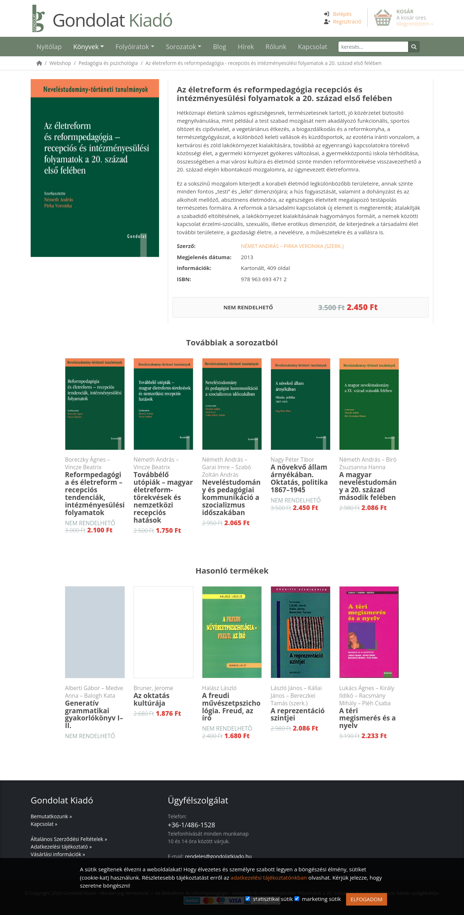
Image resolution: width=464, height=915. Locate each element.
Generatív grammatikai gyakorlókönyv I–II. (95, 707)
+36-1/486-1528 (191, 824)
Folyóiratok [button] (132, 46)
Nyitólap (49, 46)
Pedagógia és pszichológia (108, 63)
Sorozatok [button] (181, 46)
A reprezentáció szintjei (301, 703)
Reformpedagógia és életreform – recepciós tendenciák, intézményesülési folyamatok (95, 486)
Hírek (246, 46)
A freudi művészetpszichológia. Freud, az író (232, 703)
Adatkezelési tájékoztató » (61, 846)
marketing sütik (321, 898)
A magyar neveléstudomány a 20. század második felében (369, 479)
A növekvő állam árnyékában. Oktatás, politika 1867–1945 (301, 475)
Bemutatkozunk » (51, 816)
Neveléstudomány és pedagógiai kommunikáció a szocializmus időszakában (232, 486)
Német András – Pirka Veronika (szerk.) (292, 246)
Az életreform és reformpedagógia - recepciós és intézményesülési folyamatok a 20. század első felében (263, 63)
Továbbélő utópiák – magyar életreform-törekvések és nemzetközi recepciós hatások (163, 490)
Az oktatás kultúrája (163, 696)
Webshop (60, 63)
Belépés (342, 13)
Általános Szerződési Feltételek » (69, 839)
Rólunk (276, 46)
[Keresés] (373, 46)
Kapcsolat (312, 46)
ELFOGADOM (366, 899)
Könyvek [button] (86, 46)
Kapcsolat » (44, 823)
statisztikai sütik (273, 898)
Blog (219, 46)
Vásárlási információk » (58, 854)
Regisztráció (347, 21)
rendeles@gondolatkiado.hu (218, 856)
